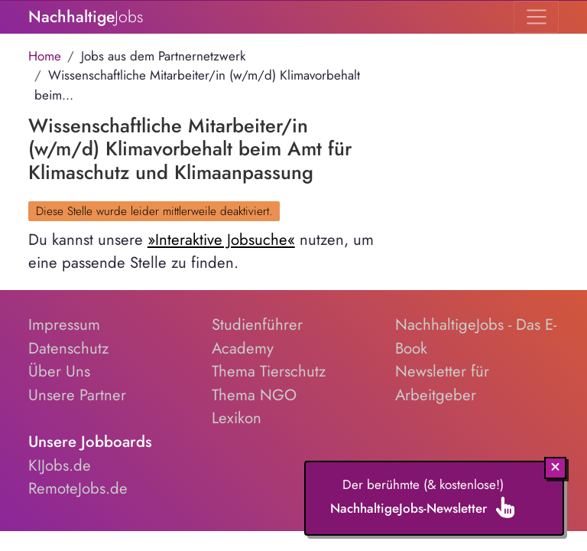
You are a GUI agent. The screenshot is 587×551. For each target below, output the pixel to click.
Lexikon (236, 417)
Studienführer (257, 324)
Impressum (64, 324)
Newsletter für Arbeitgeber (442, 383)
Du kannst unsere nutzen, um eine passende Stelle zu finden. (201, 251)
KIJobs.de (59, 465)
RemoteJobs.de (78, 488)
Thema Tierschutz (269, 371)
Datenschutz (68, 348)
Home (44, 56)
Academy (243, 348)
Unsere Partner (77, 394)
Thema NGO (254, 394)
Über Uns (59, 371)
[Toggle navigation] (536, 17)
